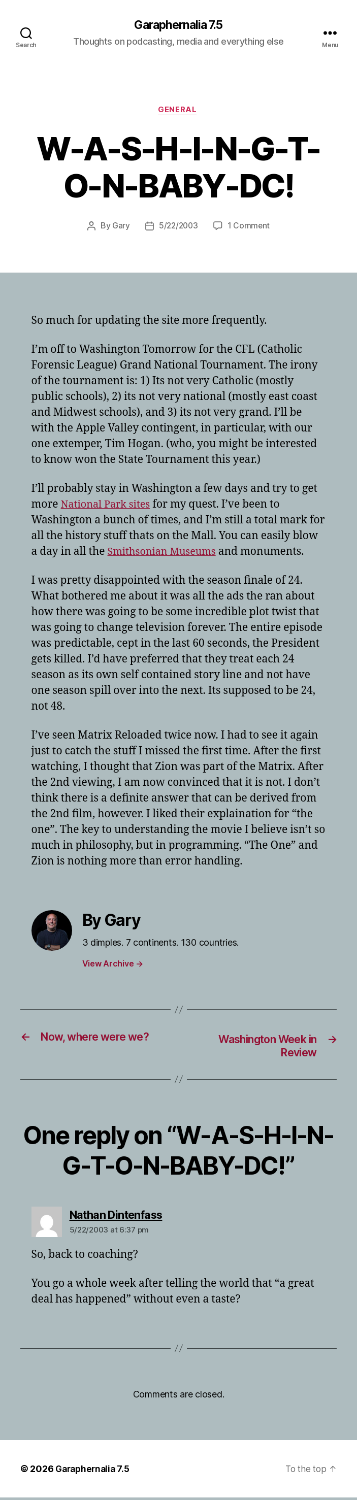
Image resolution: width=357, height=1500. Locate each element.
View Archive (112, 965)
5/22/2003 (178, 228)
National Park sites (108, 506)
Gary (119, 228)
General (178, 111)
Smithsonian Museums (165, 553)
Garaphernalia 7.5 (178, 25)
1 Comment (250, 228)
